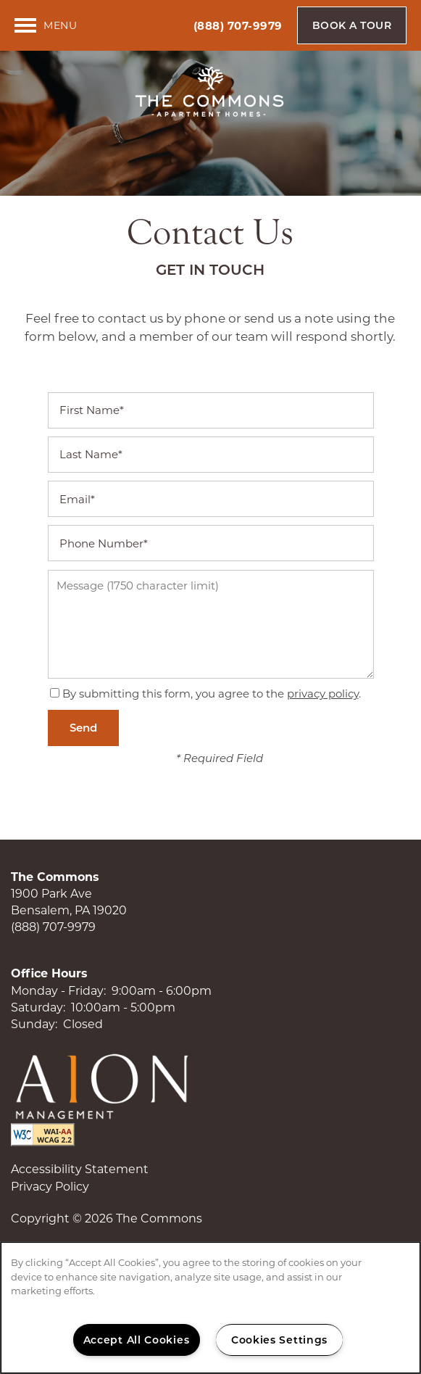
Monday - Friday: (58, 991)
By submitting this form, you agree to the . (211, 693)
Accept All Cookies (136, 1339)
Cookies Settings (279, 1339)
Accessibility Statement (80, 1169)
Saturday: (38, 1007)
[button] (352, 25)
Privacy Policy (50, 1186)
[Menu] (45, 25)
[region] (210, 1307)
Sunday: (34, 1024)
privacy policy (323, 693)
